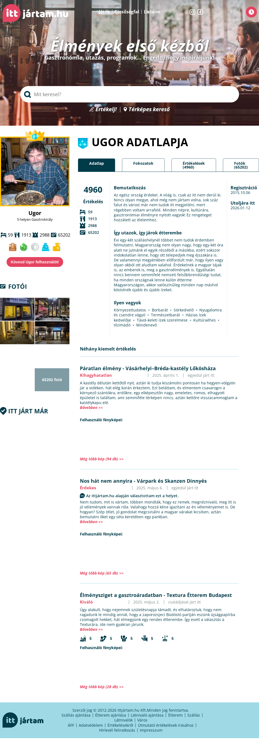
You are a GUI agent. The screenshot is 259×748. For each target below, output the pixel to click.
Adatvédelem (91, 725)
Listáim (152, 12)
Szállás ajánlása (76, 715)
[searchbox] (129, 94)
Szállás (193, 715)
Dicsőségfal (127, 12)
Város (142, 720)
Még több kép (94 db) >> (102, 458)
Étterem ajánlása (110, 715)
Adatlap (96, 163)
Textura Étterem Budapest (199, 595)
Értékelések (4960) (194, 165)
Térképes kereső (149, 109)
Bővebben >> (91, 407)
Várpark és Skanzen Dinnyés (172, 481)
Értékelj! (106, 109)
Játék (104, 12)
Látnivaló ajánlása (147, 715)
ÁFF (71, 725)
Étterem (175, 715)
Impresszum (151, 730)
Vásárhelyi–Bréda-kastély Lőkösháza (171, 368)
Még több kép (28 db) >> (102, 686)
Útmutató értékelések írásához (166, 725)
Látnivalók (123, 720)
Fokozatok (143, 163)
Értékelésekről (120, 725)
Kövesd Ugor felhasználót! (35, 262)
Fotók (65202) (241, 165)
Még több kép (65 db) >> (102, 573)
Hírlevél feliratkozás (117, 730)
